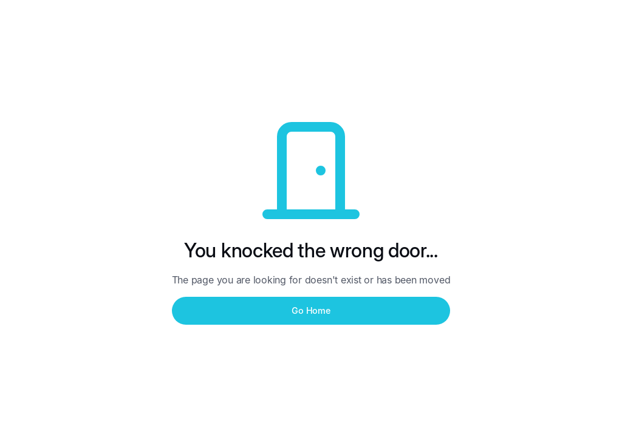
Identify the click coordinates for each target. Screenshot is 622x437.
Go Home (311, 310)
